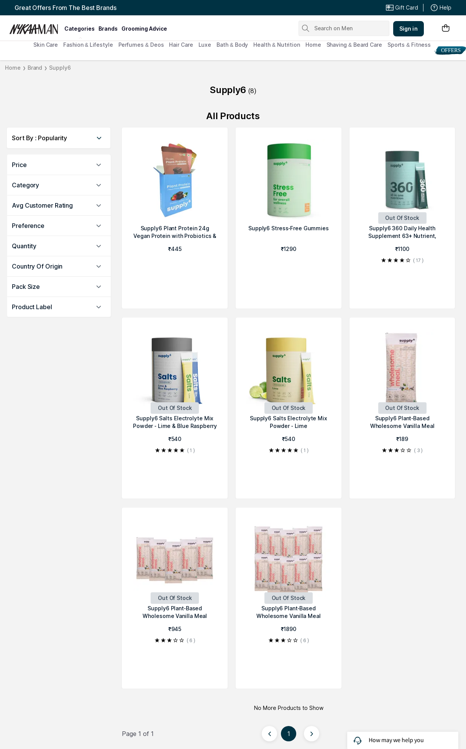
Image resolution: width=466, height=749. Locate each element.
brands (108, 28)
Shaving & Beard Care (354, 44)
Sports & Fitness (409, 44)
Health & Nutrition (276, 44)
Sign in (408, 28)
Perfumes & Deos (141, 44)
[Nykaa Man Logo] (36, 26)
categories (79, 28)
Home (313, 44)
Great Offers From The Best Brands (65, 7)
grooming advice (144, 28)
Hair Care (181, 44)
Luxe (205, 44)
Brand (35, 67)
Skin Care (45, 44)
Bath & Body (232, 44)
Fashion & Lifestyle (88, 44)
